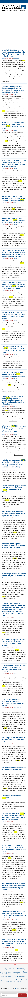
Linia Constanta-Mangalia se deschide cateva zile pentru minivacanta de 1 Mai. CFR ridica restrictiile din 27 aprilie (13, 89)
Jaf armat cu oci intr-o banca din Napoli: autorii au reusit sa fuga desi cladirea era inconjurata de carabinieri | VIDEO (14, 429)
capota (14, 972)
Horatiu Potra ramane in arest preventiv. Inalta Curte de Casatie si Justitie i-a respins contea (13, 198)
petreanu (3, 976)
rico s (15, 977)
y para (7, 971)
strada (19, 968)
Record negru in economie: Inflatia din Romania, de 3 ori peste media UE (14, 576)
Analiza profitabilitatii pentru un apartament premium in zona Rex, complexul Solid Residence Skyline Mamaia (14, 315)
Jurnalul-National (16, 580)
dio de (11, 977)
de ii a (12, 968)
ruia (10, 967)
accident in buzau (16, 981)
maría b (24, 975)
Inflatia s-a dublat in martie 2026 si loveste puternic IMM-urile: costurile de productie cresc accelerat (14, 668)
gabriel (3, 980)
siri (16, 968)
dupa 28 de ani (14, 976)
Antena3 (14, 494)
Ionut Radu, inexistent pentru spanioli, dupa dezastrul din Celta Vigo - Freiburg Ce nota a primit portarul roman (13, 53)
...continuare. (5, 81)
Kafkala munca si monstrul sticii (11, 797)
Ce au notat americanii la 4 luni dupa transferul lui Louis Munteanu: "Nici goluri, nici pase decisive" (13, 702)
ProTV (14, 202)
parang (7, 977)
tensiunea (13, 973)
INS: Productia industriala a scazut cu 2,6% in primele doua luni (14, 769)
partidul (13, 969)
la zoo (13, 967)
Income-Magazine (16, 743)
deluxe (20, 977)
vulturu (8, 981)
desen (3, 977)
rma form (16, 971)
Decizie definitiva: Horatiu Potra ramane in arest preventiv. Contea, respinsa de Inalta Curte (13, 125)
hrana (8, 980)
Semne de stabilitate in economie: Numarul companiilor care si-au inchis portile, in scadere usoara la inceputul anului (14, 914)
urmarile (21, 976)
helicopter (7, 968)
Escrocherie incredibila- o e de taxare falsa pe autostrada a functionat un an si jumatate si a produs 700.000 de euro (13, 816)
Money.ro (15, 673)
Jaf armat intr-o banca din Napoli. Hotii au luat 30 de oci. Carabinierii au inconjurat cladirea (13, 374)
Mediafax (15, 406)
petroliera (19, 969)
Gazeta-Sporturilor (17, 58)
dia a (17, 967)
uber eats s (19, 972)
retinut (10, 972)
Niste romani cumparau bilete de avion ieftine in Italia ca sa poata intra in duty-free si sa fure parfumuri (13, 642)
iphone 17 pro (18, 975)
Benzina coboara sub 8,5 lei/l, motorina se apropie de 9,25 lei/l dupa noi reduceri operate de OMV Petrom (14, 848)
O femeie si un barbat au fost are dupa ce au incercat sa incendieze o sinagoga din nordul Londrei (13, 349)
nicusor (12, 980)
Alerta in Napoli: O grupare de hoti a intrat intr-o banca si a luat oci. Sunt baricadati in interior (14, 489)
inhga (6, 967)
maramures (21, 979)
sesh (25, 976)
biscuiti (19, 973)
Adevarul (15, 354)
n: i (7, 975)
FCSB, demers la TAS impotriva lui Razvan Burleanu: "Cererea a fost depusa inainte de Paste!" (13, 514)
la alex (8, 973)
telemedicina (22, 967)
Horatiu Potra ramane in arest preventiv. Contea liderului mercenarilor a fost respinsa (13, 220)
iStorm (16, 988)
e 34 (7, 976)
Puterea (14, 130)
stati (3, 967)
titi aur (24, 977)
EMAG (14, 964)
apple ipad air (23, 971)
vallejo (24, 973)
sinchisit (10, 975)
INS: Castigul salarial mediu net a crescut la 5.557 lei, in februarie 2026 (13, 740)
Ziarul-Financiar (16, 549)
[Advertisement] (14, 28)
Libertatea (15, 94)
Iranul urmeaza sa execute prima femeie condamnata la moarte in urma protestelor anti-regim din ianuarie (13, 887)
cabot (2, 972)
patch (5, 972)
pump (11, 971)
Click (14, 290)
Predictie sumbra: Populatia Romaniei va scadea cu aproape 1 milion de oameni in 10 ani (13, 546)
